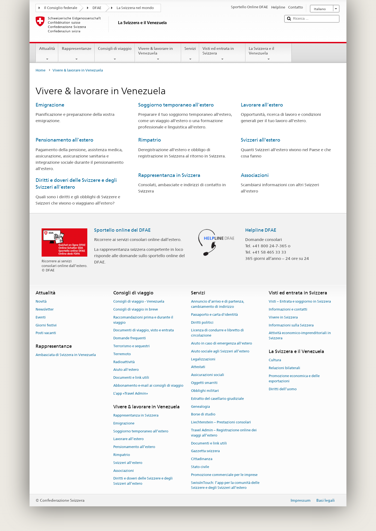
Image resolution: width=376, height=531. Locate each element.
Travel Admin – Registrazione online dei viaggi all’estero (224, 432)
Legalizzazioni (203, 359)
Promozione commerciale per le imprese (224, 475)
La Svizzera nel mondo (135, 8)
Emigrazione (50, 105)
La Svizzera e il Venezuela (268, 53)
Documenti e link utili (131, 378)
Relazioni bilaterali (284, 368)
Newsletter (45, 309)
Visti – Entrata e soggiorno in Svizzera (300, 301)
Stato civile (200, 467)
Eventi (41, 317)
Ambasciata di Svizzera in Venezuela (66, 355)
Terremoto (122, 354)
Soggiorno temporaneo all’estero (176, 105)
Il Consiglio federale (60, 8)
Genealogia (200, 406)
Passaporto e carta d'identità (214, 314)
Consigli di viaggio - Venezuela (138, 301)
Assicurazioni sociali (207, 375)
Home (40, 70)
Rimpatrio (149, 140)
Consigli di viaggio (115, 53)
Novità (41, 301)
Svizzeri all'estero (260, 140)
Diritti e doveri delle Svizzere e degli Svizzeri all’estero (143, 481)
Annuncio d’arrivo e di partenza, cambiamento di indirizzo (217, 304)
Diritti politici (202, 322)
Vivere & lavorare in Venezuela (158, 53)
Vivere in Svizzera (283, 317)
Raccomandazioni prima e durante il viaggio (143, 320)
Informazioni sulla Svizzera (291, 325)
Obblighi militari (205, 391)
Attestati (198, 367)
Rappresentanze (76, 53)
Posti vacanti (46, 333)
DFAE (96, 8)
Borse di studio (203, 414)
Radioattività (124, 362)
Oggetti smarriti (204, 383)
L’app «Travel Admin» (130, 393)
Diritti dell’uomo (283, 389)
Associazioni (255, 175)
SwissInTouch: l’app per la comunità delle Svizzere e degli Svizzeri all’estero (225, 485)
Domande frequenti (129, 338)
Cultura (275, 360)
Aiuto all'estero (126, 370)
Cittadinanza (201, 459)
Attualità (47, 53)
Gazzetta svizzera (205, 451)
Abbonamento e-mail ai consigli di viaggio (148, 385)
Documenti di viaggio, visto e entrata (143, 330)
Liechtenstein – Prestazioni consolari (221, 422)
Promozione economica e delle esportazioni (294, 378)
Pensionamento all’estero (64, 140)
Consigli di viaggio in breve (135, 309)
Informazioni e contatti (288, 309)
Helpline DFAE (260, 230)
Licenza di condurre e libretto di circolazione (217, 333)
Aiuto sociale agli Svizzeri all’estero (220, 351)
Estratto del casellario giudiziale (217, 399)
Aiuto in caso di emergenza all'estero (221, 343)
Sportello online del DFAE (122, 230)
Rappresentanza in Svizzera (169, 175)
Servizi (190, 53)
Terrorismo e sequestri (131, 346)
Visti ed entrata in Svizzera (222, 53)
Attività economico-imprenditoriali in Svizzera (300, 335)
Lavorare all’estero (262, 105)
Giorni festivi (46, 325)
